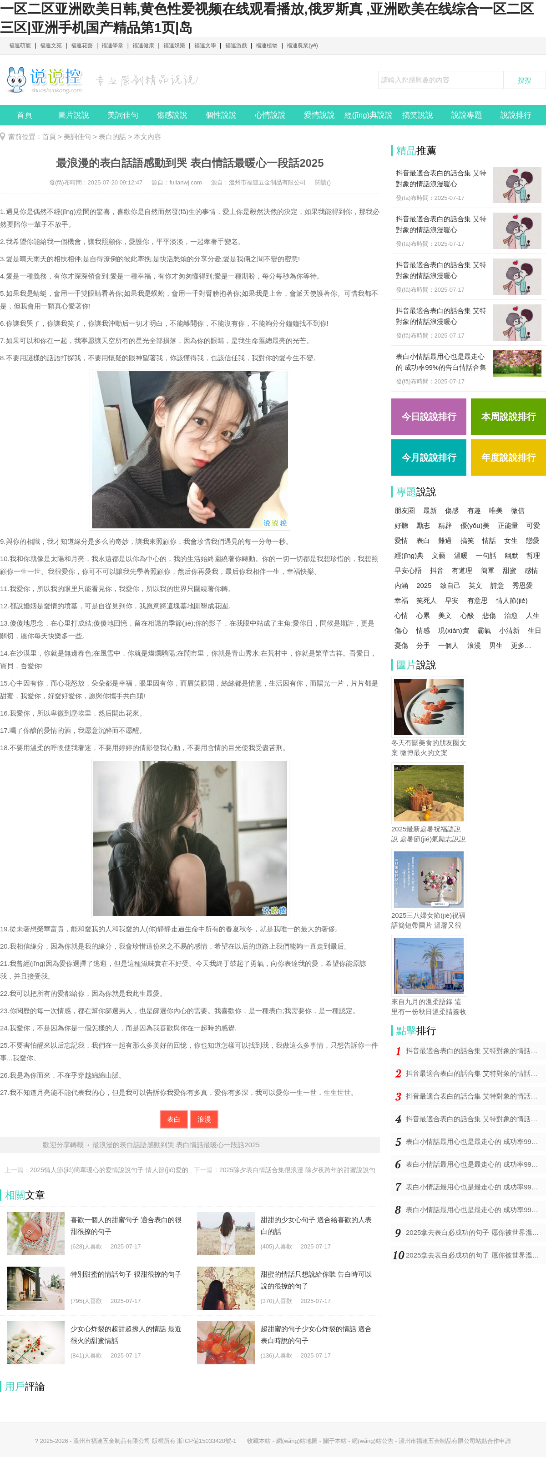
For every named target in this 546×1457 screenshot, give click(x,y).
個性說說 (221, 115)
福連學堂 (112, 45)
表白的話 (112, 136)
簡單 (488, 570)
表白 (174, 1119)
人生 (533, 615)
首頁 (24, 115)
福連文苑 (51, 45)
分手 (423, 645)
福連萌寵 (20, 45)
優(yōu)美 (475, 525)
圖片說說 (73, 115)
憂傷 (401, 645)
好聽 (401, 525)
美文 (445, 615)
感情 (531, 570)
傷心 (401, 630)
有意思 (477, 600)
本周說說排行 (508, 417)
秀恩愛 (522, 585)
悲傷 (489, 615)
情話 (489, 540)
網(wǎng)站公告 (373, 1440)
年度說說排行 (508, 457)
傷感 (452, 510)
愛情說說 (319, 115)
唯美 (496, 510)
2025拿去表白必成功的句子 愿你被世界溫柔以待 (476, 1232)
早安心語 (408, 570)
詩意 (497, 585)
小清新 (509, 630)
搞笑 (467, 540)
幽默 (511, 555)
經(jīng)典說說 (368, 115)
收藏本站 (259, 1440)
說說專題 (466, 115)
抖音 (437, 570)
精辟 (445, 525)
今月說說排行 (429, 457)
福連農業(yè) (302, 45)
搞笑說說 (417, 115)
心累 (423, 615)
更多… (521, 645)
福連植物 (267, 45)
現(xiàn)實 (453, 630)
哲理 (533, 555)
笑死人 (426, 600)
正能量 (508, 525)
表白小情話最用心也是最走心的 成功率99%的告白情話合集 (476, 1141)
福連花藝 (82, 45)
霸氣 (484, 630)
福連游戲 (236, 45)
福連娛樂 (174, 45)
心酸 (467, 615)
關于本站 (335, 1440)
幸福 (401, 600)
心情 (401, 615)
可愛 (533, 525)
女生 (511, 540)
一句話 (486, 555)
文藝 (438, 555)
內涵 (401, 585)
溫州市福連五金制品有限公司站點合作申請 (455, 1440)
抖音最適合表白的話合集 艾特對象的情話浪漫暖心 (476, 1050)
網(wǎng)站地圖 (297, 1440)
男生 (496, 645)
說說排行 (515, 115)
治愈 (511, 615)
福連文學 (205, 45)
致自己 (450, 585)
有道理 (462, 570)
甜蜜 (509, 570)
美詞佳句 (122, 115)
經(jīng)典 (409, 555)
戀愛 (533, 540)
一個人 (448, 645)
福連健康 (143, 45)
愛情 (401, 540)
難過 (445, 540)
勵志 (423, 525)
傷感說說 (172, 115)
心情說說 (270, 115)
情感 (423, 630)
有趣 (474, 510)
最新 (430, 510)
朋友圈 (404, 510)
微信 (518, 510)
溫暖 (461, 555)
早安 (452, 600)
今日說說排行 (429, 417)
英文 (475, 585)
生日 (534, 630)
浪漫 (204, 1119)
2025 (423, 585)
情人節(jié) (512, 600)
